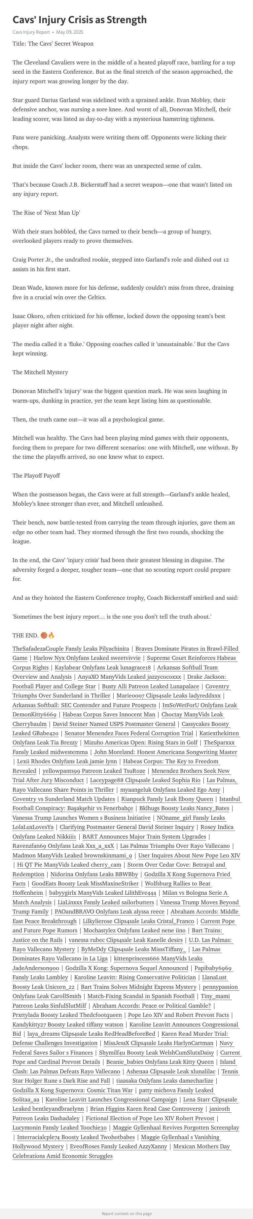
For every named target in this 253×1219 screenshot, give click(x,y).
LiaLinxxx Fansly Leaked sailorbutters (106, 902)
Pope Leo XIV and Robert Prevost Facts (178, 1015)
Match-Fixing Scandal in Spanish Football (141, 996)
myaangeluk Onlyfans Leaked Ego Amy (170, 789)
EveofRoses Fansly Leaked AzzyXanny (118, 1146)
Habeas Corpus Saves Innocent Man (109, 714)
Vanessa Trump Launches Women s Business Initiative (82, 817)
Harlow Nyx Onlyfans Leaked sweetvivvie (87, 658)
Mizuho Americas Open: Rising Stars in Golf (141, 742)
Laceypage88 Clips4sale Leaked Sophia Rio (145, 780)
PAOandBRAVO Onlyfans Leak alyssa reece (109, 911)
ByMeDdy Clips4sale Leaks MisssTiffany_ (133, 949)
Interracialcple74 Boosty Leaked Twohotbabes (76, 1137)
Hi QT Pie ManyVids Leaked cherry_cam (69, 864)
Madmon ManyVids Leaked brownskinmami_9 (72, 855)
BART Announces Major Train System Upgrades (144, 836)
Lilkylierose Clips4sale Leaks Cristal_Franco (138, 921)
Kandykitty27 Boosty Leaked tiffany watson (68, 1024)
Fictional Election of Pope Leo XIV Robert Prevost (150, 1118)
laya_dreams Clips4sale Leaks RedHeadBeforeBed (91, 1033)
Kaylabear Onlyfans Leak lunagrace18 (103, 667)
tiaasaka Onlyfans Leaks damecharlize (164, 1080)
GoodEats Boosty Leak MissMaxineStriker (85, 883)
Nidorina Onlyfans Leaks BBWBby (94, 874)
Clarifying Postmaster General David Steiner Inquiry (127, 827)
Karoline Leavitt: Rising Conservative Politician (135, 977)
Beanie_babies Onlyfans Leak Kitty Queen (160, 1061)
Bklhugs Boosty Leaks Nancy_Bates (184, 808)
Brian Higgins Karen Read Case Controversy (146, 1108)
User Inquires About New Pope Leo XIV (189, 855)
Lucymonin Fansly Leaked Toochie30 (60, 1127)
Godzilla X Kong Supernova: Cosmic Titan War (73, 1090)
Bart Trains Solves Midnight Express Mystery (139, 986)
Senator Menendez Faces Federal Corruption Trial (129, 733)
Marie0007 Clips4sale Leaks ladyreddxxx (169, 695)
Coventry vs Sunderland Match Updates (64, 799)
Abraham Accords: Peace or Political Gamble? (151, 1005)
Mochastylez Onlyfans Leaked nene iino (135, 930)
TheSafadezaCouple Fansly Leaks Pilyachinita (71, 648)
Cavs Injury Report (31, 32)
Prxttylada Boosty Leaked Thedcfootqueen (67, 1015)
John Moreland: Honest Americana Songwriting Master (165, 752)
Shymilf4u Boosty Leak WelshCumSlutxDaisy (156, 1052)
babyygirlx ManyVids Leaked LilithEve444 (102, 892)
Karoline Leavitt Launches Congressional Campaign (111, 1099)
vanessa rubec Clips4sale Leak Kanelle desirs (126, 940)
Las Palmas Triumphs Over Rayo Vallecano (175, 845)
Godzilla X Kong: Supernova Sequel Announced (126, 968)
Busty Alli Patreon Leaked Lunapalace (150, 686)
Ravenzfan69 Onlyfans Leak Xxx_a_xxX (63, 845)
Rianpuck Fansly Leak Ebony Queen (167, 799)
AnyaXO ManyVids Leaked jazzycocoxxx (129, 676)
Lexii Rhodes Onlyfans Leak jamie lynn (67, 761)
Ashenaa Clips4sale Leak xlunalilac (170, 1071)
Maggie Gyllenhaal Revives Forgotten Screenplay (176, 1127)
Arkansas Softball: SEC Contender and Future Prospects (84, 705)
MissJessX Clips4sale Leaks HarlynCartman (158, 1043)
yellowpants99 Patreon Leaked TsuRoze (94, 770)
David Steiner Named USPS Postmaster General (114, 724)
